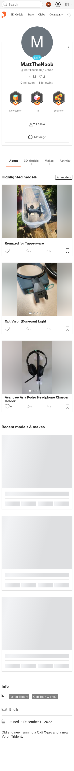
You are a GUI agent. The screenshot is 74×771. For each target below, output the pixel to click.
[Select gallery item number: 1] (30, 313)
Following (45, 82)
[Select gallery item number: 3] (37, 313)
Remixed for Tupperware (24, 243)
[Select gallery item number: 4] (40, 313)
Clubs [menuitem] (41, 14)
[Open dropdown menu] (68, 46)
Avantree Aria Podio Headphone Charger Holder (37, 399)
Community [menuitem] (56, 14)
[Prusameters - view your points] (48, 4)
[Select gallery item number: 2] (34, 313)
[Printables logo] (4, 14)
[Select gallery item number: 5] (43, 313)
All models (64, 177)
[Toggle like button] (7, 250)
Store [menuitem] (31, 14)
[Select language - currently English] (68, 4)
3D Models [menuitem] (17, 14)
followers (28, 82)
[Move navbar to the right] (70, 15)
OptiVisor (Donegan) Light (25, 321)
